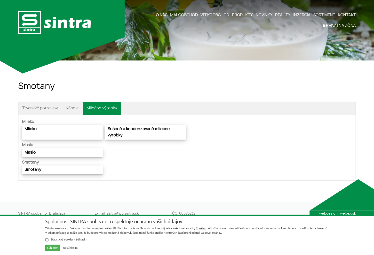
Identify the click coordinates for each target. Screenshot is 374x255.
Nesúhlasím (70, 247)
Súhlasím (53, 247)
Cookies (201, 228)
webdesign (328, 213)
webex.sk (348, 213)
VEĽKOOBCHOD (214, 15)
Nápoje (72, 108)
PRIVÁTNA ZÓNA (339, 25)
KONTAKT (347, 15)
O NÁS (161, 15)
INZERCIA (301, 15)
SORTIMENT (324, 15)
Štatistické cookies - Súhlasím (66, 239)
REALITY (282, 15)
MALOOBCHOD (184, 15)
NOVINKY (264, 15)
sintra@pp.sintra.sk (122, 213)
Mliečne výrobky (102, 108)
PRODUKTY (242, 15)
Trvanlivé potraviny (40, 108)
